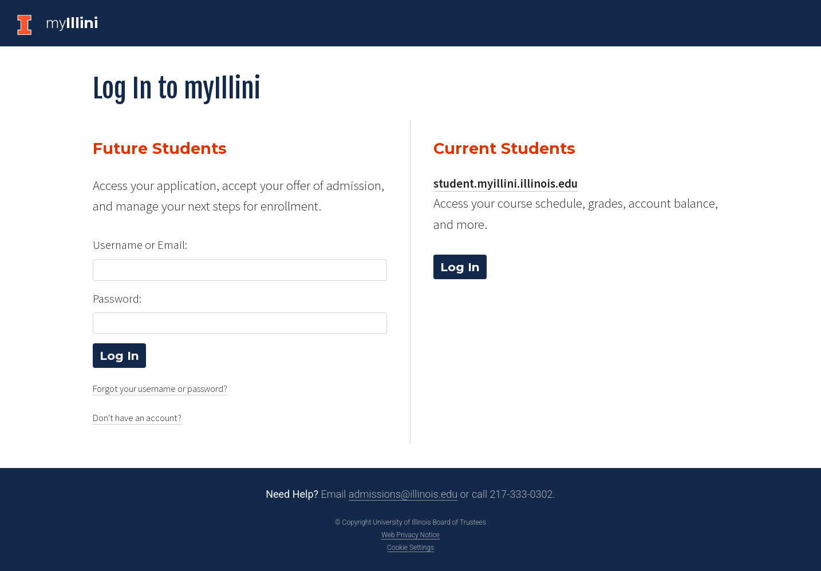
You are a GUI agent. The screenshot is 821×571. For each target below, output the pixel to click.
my (72, 22)
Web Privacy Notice (410, 535)
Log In (460, 267)
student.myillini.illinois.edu (505, 183)
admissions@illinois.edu (403, 494)
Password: (117, 298)
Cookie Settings (410, 548)
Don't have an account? (137, 418)
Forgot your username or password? (160, 389)
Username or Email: (140, 244)
